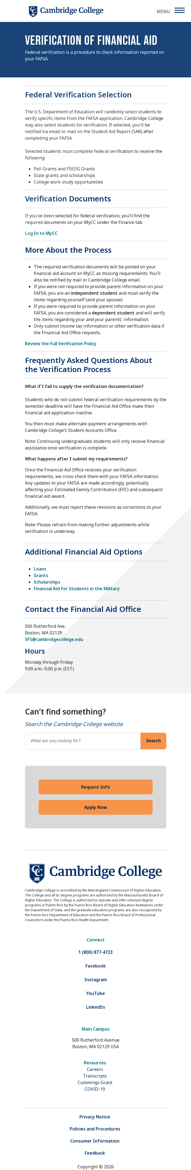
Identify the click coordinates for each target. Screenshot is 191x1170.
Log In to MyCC (41, 233)
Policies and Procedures (95, 1129)
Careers (95, 1069)
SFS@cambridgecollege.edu (54, 639)
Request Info (95, 787)
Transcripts (95, 1076)
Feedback (95, 1153)
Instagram (95, 980)
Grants (41, 575)
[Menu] (179, 10)
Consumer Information (94, 1141)
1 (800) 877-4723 (95, 952)
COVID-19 (95, 1089)
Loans (40, 569)
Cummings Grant (95, 1082)
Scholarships (47, 582)
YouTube (95, 993)
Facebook (95, 966)
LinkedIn (95, 1007)
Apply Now (95, 807)
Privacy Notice (94, 1117)
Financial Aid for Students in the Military (77, 589)
